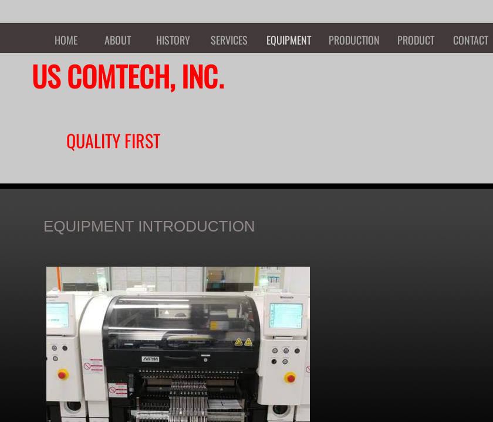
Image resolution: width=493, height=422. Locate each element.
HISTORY (173, 39)
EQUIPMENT (288, 39)
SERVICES (229, 39)
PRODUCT (415, 39)
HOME (66, 39)
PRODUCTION (354, 39)
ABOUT (117, 39)
